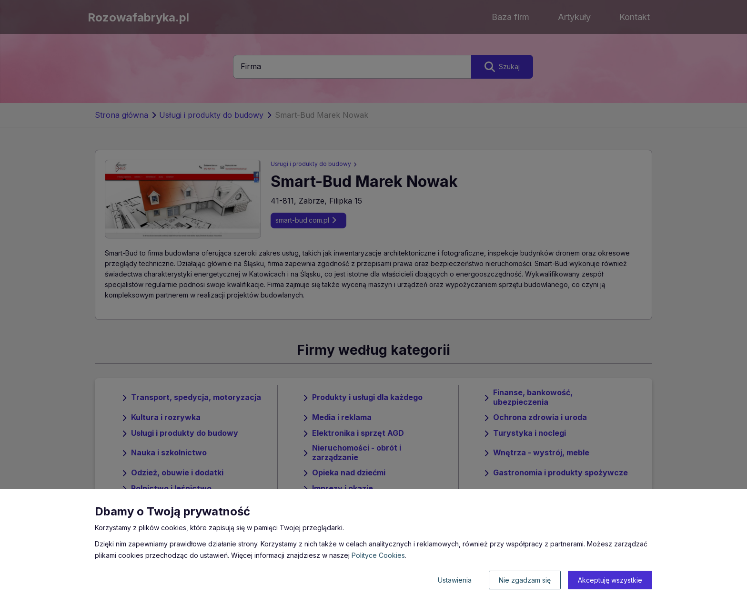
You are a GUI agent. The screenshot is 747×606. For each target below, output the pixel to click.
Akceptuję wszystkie (610, 580)
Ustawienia (455, 580)
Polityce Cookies (378, 555)
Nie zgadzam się (525, 580)
